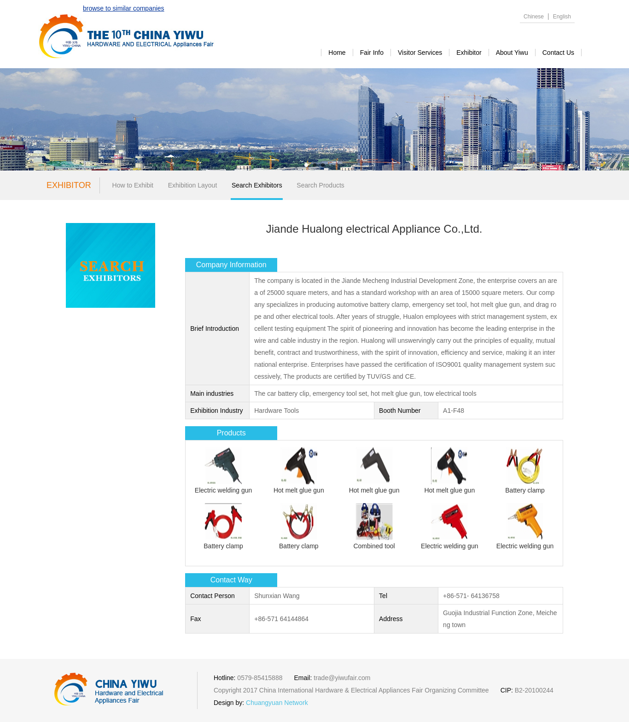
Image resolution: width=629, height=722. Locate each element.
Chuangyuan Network (277, 702)
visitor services (420, 52)
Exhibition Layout (192, 185)
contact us (558, 52)
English (562, 16)
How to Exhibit (132, 185)
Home (336, 52)
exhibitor (468, 52)
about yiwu (512, 52)
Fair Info (372, 52)
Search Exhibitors (257, 185)
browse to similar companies (123, 8)
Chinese (534, 16)
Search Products (320, 185)
